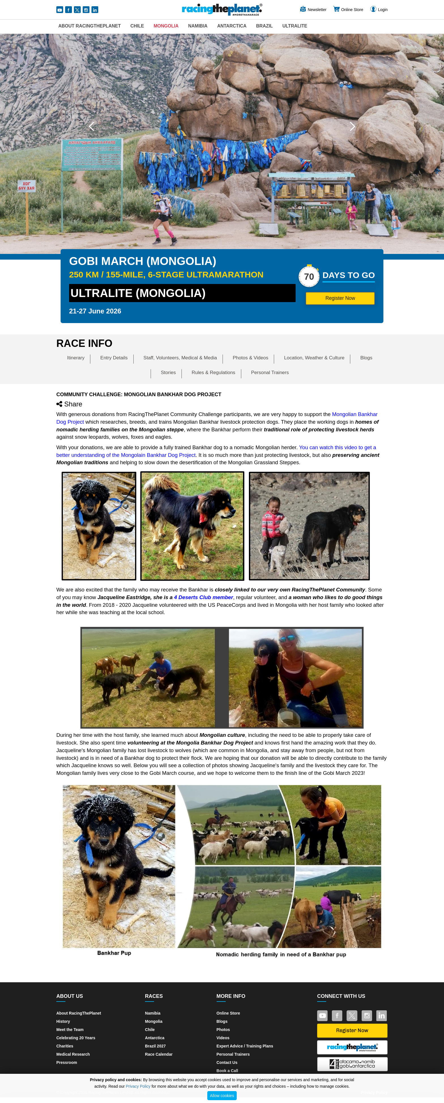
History (63, 1021)
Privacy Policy (138, 1086)
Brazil (264, 26)
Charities (64, 1046)
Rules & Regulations (213, 372)
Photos (223, 1029)
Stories (168, 372)
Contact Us (227, 1062)
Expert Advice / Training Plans (245, 1046)
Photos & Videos (250, 357)
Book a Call (227, 1070)
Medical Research (73, 1054)
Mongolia (165, 26)
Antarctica (232, 26)
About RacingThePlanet (89, 26)
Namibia (197, 26)
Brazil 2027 (155, 1046)
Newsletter (312, 9)
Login (379, 9)
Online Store (348, 9)
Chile (137, 26)
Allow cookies (222, 1095)
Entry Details (113, 357)
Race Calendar (158, 1054)
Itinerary (75, 357)
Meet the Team (70, 1029)
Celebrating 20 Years (75, 1038)
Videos (223, 1038)
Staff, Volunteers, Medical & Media (180, 357)
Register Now (337, 298)
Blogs (366, 357)
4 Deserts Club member (203, 597)
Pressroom (66, 1062)
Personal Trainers (270, 372)
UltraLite (294, 26)
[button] (91, 126)
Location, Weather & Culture (314, 357)
